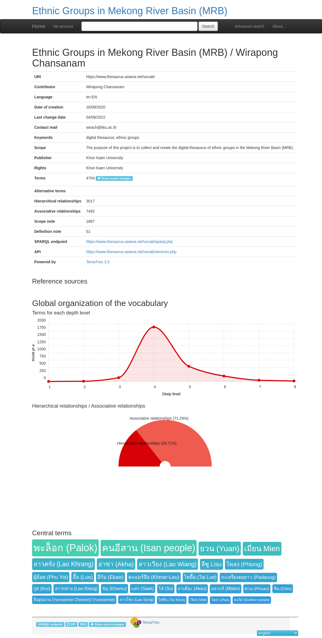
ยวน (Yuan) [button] (219, 548)
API (71, 624)
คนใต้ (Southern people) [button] (251, 600)
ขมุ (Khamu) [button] (114, 588)
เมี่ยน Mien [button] (262, 548)
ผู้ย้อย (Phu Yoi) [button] (50, 577)
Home (38, 26)
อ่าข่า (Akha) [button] (116, 564)
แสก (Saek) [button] (142, 588)
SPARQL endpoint (50, 624)
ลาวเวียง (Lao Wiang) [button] (168, 564)
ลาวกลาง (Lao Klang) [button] (76, 588)
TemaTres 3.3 (97, 262)
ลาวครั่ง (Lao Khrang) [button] (63, 564)
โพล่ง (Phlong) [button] (244, 564)
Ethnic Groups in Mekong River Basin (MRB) (129, 10)
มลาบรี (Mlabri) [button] (225, 588)
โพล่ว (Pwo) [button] (220, 600)
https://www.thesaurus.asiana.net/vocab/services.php (131, 252)
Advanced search (249, 26)
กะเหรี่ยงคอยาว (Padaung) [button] (248, 577)
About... (279, 26)
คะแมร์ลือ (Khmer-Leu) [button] (153, 577)
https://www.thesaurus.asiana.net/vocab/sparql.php (129, 241)
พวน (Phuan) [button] (257, 588)
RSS (83, 624)
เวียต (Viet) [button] (198, 600)
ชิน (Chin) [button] (283, 588)
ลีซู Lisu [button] (211, 564)
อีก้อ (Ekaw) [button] (110, 577)
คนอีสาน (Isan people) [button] (148, 548)
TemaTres (150, 622)
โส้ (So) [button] (166, 588)
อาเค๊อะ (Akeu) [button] (192, 588)
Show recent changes (114, 178)
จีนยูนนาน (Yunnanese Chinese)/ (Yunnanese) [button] (74, 599)
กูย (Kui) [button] (41, 588)
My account (63, 26)
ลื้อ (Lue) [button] (83, 577)
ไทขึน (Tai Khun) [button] (171, 600)
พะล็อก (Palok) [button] (65, 547)
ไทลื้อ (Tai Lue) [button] (200, 577)
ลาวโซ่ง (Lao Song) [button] (137, 599)
